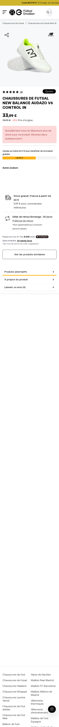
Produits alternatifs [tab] (15, 271)
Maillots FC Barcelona (43, 685)
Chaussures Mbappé (15, 691)
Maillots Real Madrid (42, 680)
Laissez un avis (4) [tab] (14, 287)
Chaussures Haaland (14, 685)
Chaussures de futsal (13, 23)
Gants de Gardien (41, 674)
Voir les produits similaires (29, 254)
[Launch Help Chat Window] (52, 709)
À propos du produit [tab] (16, 279)
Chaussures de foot (14, 674)
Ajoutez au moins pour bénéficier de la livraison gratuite (28, 152)
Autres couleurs (10, 168)
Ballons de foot (11, 724)
